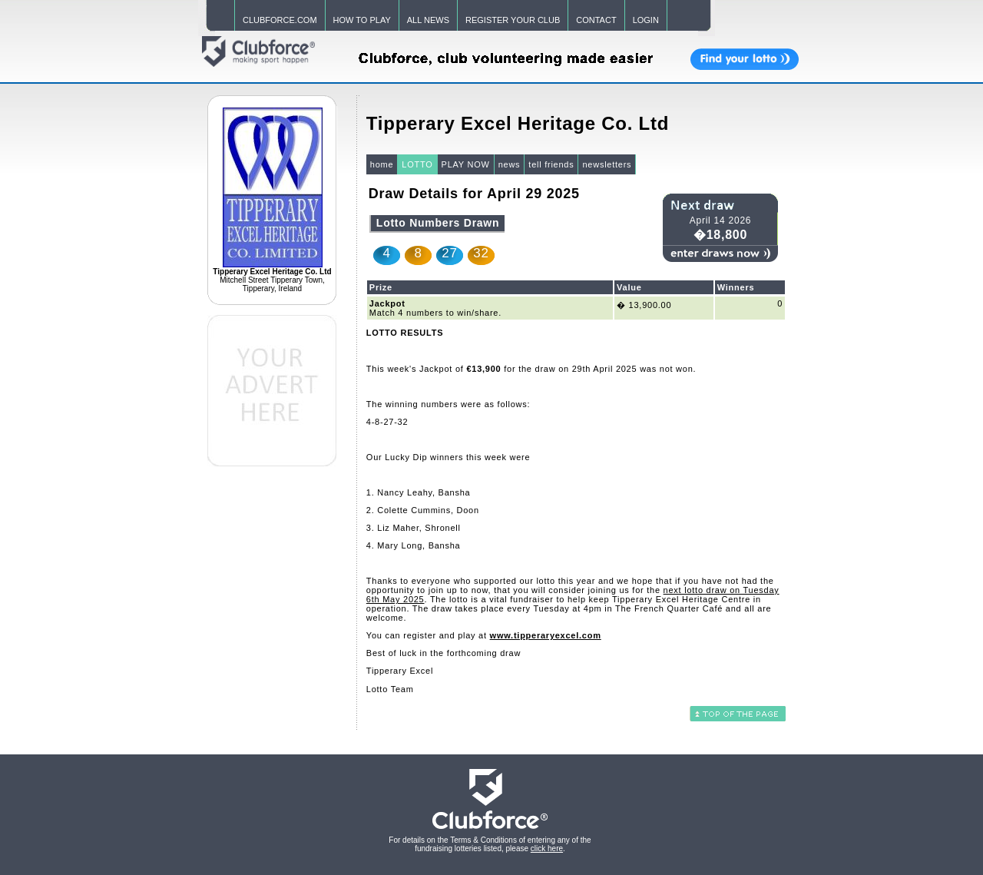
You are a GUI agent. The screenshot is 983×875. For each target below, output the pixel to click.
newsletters (606, 164)
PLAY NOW (466, 164)
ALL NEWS (428, 20)
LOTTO (417, 164)
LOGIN (646, 20)
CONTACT (596, 20)
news (509, 164)
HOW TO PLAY (362, 20)
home (382, 164)
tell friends (551, 164)
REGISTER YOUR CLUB (512, 20)
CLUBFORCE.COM (280, 20)
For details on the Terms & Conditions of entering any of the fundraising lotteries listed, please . (490, 844)
